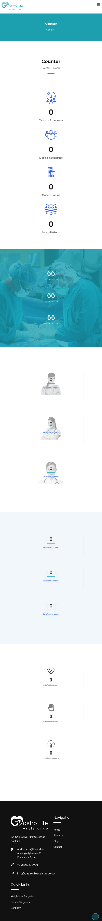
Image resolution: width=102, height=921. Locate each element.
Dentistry (16, 907)
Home (56, 829)
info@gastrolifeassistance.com (20, 873)
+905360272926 (20, 864)
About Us (58, 835)
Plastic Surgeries (20, 902)
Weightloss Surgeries (23, 896)
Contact (57, 846)
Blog (56, 841)
